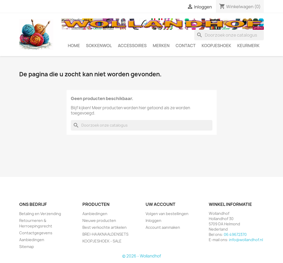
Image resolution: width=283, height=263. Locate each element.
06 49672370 (235, 234)
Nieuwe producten (99, 220)
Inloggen (153, 220)
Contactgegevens (35, 232)
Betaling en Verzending (40, 213)
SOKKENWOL (99, 45)
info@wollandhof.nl (246, 239)
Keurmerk (248, 45)
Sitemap (26, 246)
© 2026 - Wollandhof (141, 256)
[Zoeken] (229, 35)
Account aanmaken (163, 227)
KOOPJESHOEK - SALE (102, 241)
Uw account (160, 204)
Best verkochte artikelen (104, 227)
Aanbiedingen (31, 239)
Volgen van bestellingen (167, 213)
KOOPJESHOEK (216, 45)
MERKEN (161, 45)
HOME (74, 45)
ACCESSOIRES (132, 45)
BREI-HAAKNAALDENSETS (105, 234)
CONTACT (186, 45)
